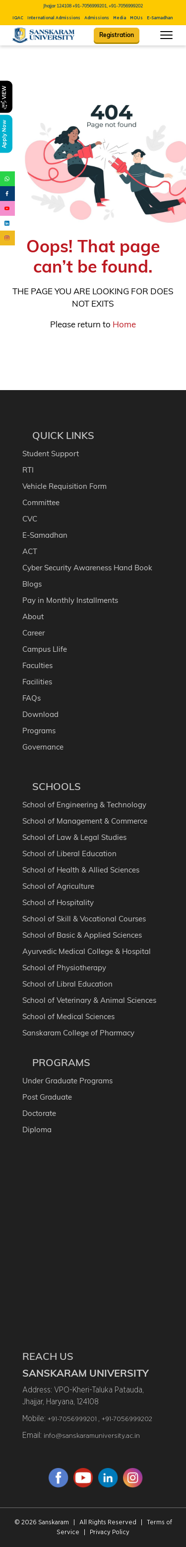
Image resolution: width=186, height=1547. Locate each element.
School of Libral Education (67, 984)
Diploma (37, 1129)
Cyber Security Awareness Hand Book (87, 567)
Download (40, 714)
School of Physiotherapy (64, 967)
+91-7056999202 (127, 1419)
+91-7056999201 (73, 1419)
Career (33, 632)
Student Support (50, 453)
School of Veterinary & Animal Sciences (89, 1000)
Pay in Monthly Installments (70, 600)
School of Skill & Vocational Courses (84, 918)
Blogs (32, 584)
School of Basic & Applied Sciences (82, 935)
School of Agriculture (58, 886)
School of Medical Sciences (68, 1016)
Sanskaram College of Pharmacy (78, 1032)
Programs (39, 730)
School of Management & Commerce (84, 821)
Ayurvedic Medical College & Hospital (86, 951)
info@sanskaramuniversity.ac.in (92, 1435)
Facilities (37, 681)
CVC (29, 518)
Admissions (96, 18)
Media (119, 18)
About (33, 616)
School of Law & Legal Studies (74, 837)
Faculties (37, 665)
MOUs (136, 18)
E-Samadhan (160, 18)
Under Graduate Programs (67, 1080)
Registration (116, 35)
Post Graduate (47, 1097)
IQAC (17, 18)
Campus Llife (44, 649)
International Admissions (53, 18)
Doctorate (39, 1113)
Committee (41, 502)
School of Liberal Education (69, 853)
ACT (29, 551)
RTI (28, 470)
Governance (42, 747)
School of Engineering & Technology (84, 804)
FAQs (31, 698)
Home (124, 324)
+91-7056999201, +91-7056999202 (107, 5)
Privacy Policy (109, 1532)
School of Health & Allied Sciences (80, 869)
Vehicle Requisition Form (64, 486)
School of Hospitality (58, 902)
